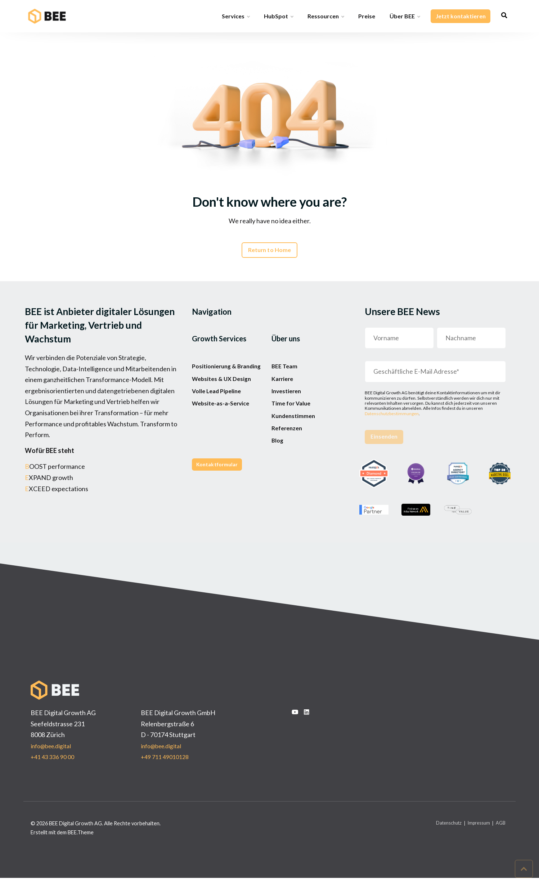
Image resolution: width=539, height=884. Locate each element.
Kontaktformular (220, 502)
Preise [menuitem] (366, 16)
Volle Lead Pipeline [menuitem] (219, 419)
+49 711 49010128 (167, 763)
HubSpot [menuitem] (278, 16)
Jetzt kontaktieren (460, 16)
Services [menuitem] (235, 16)
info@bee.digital (54, 751)
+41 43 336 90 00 (54, 763)
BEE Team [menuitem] (285, 373)
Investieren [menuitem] (288, 408)
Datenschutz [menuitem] (440, 829)
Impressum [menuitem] (475, 829)
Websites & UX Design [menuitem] (225, 401)
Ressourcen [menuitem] (325, 16)
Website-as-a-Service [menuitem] (224, 436)
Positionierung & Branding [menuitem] (216, 378)
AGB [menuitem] (499, 829)
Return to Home (269, 253)
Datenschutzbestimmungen (392, 417)
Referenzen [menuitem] (288, 460)
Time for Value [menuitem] (292, 425)
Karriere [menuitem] (283, 390)
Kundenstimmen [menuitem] (295, 443)
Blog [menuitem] (278, 477)
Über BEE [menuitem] (404, 16)
